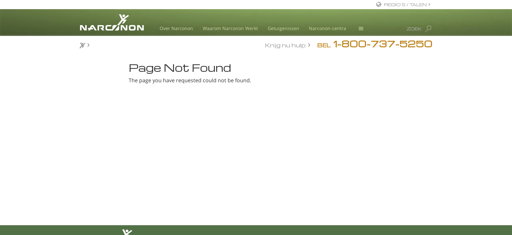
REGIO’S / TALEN (405, 4)
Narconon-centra (327, 28)
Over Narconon (176, 28)
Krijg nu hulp (285, 44)
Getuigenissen (283, 28)
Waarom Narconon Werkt (230, 28)
